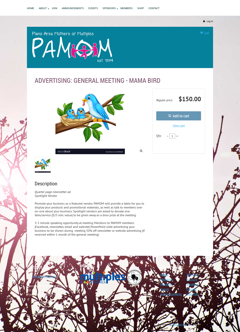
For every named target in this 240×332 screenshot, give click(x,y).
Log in (210, 21)
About (164, 275)
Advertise (193, 284)
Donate (191, 289)
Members (166, 279)
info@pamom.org (44, 276)
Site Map (192, 294)
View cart (179, 125)
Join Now (193, 275)
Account (192, 279)
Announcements (171, 294)
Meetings (166, 284)
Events (164, 289)
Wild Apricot (179, 324)
